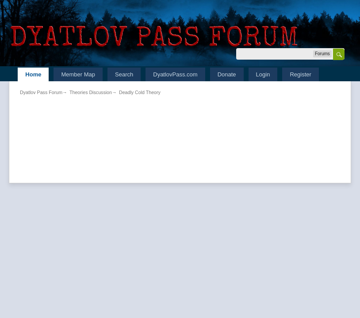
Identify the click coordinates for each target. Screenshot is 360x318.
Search (124, 74)
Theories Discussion (90, 92)
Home (33, 74)
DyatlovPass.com (175, 74)
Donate (227, 74)
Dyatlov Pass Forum (41, 92)
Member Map (78, 74)
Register (300, 74)
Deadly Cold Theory (140, 92)
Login (263, 74)
